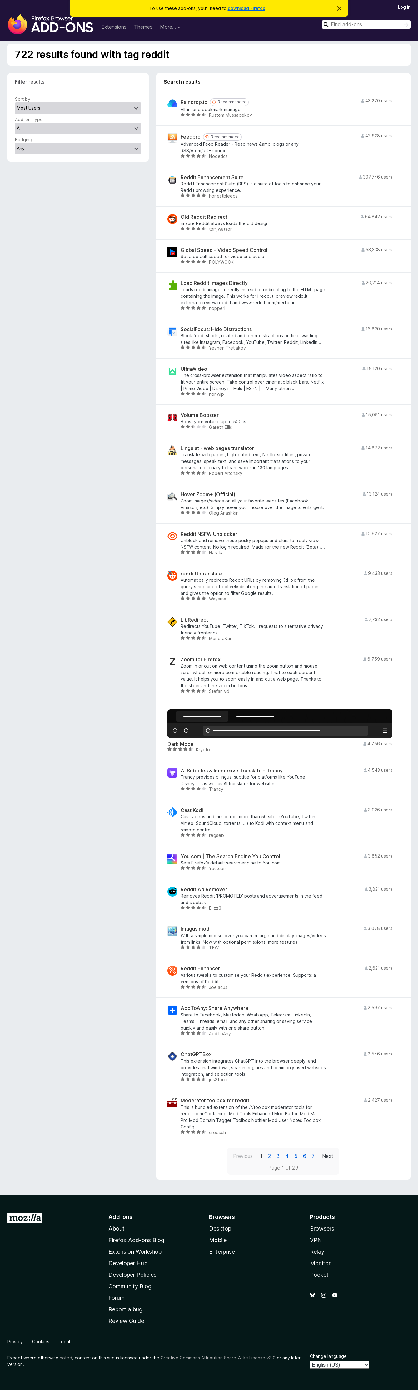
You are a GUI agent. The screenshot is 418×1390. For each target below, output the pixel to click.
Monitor (320, 1263)
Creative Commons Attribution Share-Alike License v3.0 (218, 1357)
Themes (143, 27)
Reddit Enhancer (200, 969)
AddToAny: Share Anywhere (214, 1008)
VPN (316, 1240)
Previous (243, 1156)
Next (327, 1156)
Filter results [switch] (29, 82)
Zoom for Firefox (201, 660)
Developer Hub (127, 1263)
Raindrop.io (194, 102)
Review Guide (126, 1321)
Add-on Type (29, 119)
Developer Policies (132, 1274)
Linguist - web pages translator (217, 448)
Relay (317, 1251)
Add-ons (120, 1217)
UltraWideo (194, 369)
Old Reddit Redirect (204, 217)
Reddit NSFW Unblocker (209, 534)
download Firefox (246, 8)
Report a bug (125, 1309)
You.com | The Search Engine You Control (230, 856)
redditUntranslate (201, 574)
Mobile (218, 1240)
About (116, 1228)
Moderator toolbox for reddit (215, 1101)
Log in (404, 7)
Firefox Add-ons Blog (136, 1240)
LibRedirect (194, 620)
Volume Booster (200, 415)
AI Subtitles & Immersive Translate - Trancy (232, 771)
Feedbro (191, 137)
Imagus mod (195, 929)
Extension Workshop (135, 1251)
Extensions (114, 27)
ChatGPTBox (196, 1054)
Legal (64, 1341)
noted (66, 1357)
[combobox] (366, 24)
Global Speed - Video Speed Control (224, 250)
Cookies (40, 1341)
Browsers (322, 1228)
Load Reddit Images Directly (214, 283)
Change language (328, 1356)
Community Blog (130, 1286)
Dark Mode (180, 744)
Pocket (319, 1274)
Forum (116, 1298)
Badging (23, 139)
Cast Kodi (192, 810)
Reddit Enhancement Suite (212, 177)
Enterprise (222, 1251)
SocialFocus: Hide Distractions (216, 329)
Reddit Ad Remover (204, 890)
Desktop (220, 1228)
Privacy (15, 1341)
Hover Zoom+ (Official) (208, 494)
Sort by (22, 99)
